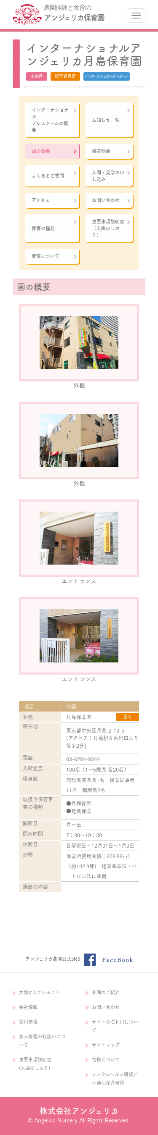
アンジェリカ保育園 (74, 17)
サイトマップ (106, 1045)
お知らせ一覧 (111, 115)
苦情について (54, 256)
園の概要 (54, 151)
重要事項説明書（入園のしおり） (111, 228)
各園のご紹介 (106, 992)
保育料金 (111, 151)
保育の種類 (54, 225)
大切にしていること (39, 992)
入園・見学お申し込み (111, 175)
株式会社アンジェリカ (79, 1111)
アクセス (54, 200)
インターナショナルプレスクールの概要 (54, 120)
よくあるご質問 (54, 174)
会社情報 (28, 1007)
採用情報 (28, 1021)
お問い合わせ (111, 200)
